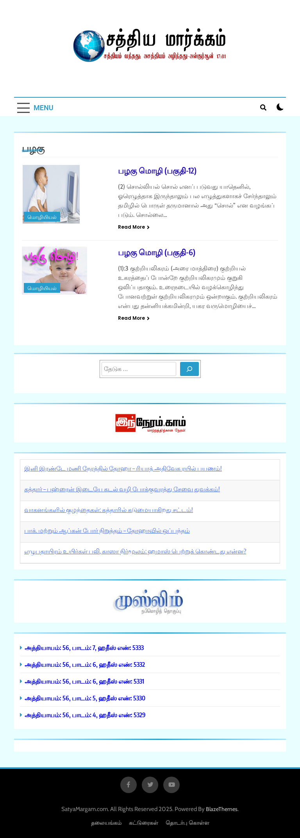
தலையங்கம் (106, 822)
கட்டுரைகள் (143, 822)
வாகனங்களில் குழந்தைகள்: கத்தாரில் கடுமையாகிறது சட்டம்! (108, 510)
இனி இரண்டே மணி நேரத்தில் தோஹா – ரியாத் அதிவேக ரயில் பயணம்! (123, 468)
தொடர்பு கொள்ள (187, 822)
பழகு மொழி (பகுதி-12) (157, 170)
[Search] (189, 369)
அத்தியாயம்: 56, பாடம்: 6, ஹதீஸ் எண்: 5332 (85, 664)
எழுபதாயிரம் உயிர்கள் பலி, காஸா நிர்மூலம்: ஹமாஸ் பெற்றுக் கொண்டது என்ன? (135, 551)
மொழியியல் (42, 217)
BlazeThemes (222, 809)
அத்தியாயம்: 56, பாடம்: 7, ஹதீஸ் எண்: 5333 (84, 647)
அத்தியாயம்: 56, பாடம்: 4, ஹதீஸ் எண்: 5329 (85, 715)
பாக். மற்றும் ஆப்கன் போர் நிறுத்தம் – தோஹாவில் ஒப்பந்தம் (107, 530)
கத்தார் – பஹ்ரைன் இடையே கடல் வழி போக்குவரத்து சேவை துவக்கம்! (122, 489)
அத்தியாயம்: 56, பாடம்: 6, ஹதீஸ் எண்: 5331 (84, 681)
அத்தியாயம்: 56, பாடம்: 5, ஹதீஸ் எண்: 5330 (85, 698)
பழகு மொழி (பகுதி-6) (156, 252)
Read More (134, 227)
